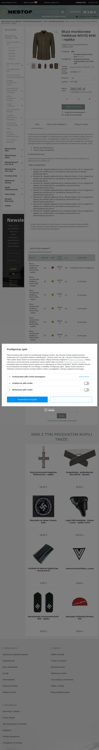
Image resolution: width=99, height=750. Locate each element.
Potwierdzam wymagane (28, 399)
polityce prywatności (76, 360)
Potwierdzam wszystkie (71, 399)
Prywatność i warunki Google (74, 362)
